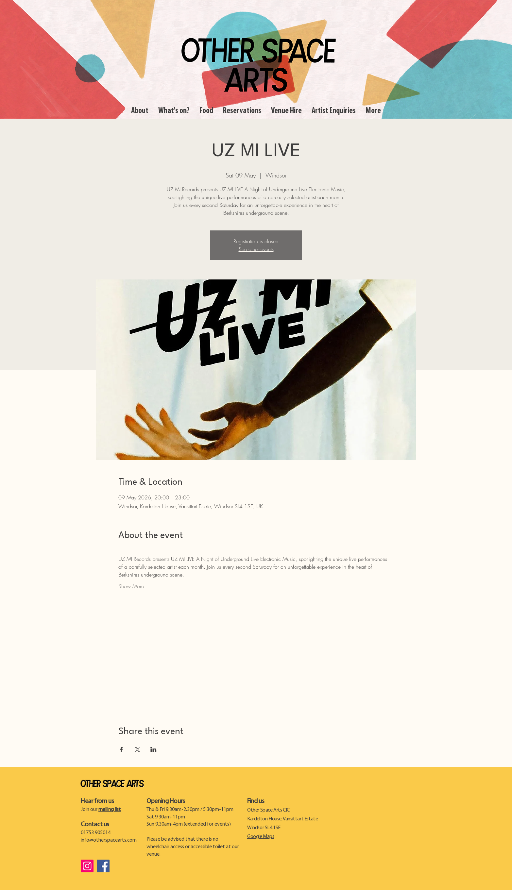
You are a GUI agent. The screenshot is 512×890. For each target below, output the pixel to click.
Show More (131, 586)
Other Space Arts (112, 784)
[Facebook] (103, 866)
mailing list (109, 809)
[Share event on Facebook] (121, 749)
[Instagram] (87, 866)
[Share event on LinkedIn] (153, 749)
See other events (256, 249)
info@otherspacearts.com (109, 840)
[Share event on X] (137, 749)
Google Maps (260, 836)
